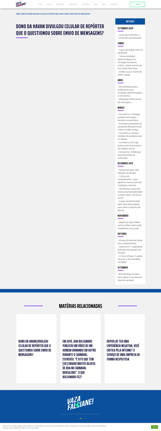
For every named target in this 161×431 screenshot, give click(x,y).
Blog (95, 4)
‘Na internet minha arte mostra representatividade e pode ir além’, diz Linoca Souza (130, 193)
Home (40, 4)
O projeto (114, 4)
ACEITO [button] (154, 427)
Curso (49, 4)
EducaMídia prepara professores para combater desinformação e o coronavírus (130, 91)
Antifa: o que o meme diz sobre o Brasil (130, 73)
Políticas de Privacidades (30, 428)
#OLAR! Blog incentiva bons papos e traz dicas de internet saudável (130, 277)
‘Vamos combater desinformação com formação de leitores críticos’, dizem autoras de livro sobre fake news (130, 62)
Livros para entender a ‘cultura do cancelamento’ (130, 36)
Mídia (104, 4)
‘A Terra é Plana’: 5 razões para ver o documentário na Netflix (130, 259)
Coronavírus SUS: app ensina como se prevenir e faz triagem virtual (129, 145)
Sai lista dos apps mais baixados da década (128, 171)
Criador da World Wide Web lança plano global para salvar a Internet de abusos (129, 205)
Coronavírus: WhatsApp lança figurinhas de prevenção (129, 155)
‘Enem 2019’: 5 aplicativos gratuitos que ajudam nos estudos (130, 249)
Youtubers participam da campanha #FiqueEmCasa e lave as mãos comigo (130, 126)
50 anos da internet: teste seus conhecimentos (130, 241)
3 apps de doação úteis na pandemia (130, 51)
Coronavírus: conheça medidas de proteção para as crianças (130, 136)
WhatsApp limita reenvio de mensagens (129, 100)
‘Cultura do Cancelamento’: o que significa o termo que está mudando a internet (129, 180)
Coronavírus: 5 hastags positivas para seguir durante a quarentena (129, 117)
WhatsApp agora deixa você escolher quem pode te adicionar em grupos (130, 225)
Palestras (85, 4)
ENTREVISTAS (73, 4)
